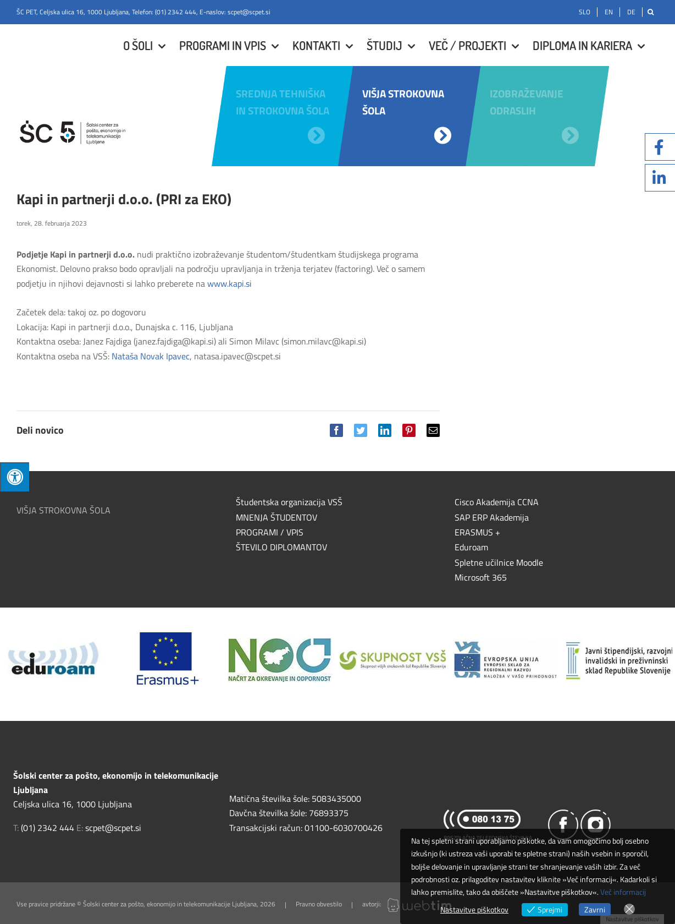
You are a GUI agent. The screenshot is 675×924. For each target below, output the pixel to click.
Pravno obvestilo (319, 904)
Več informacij (623, 892)
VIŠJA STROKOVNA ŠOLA (63, 510)
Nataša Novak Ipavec (151, 356)
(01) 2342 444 (175, 12)
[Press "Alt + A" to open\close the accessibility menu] (14, 476)
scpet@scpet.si (249, 12)
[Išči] (651, 12)
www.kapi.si (229, 283)
